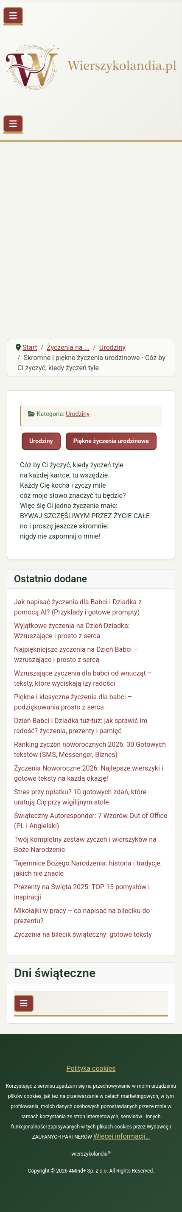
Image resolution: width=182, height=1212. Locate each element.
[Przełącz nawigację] (13, 15)
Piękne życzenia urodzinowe (111, 441)
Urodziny (78, 414)
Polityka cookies (91, 1068)
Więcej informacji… (121, 1136)
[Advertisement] (91, 237)
